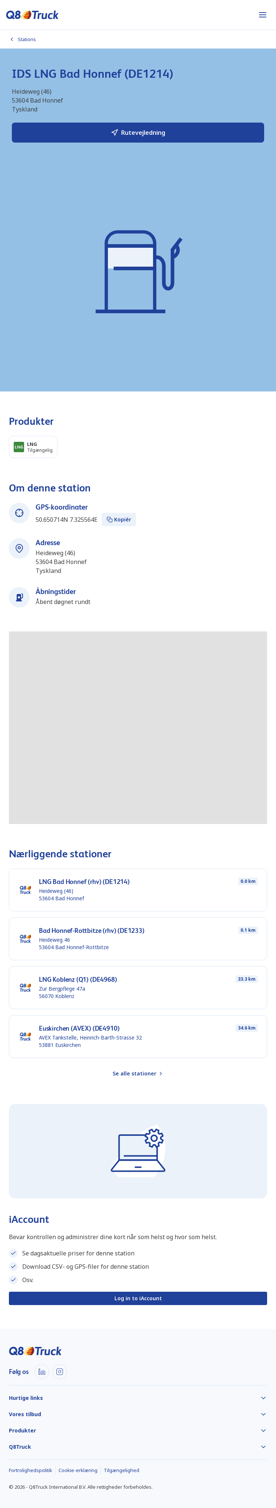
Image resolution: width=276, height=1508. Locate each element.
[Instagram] (59, 1371)
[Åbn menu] (262, 14)
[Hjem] (32, 14)
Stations (22, 39)
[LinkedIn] (41, 1371)
